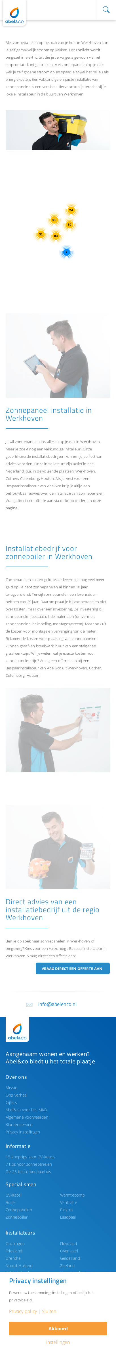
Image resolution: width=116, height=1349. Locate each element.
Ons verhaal (17, 1095)
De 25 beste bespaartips (28, 1171)
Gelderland (70, 1258)
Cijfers (11, 1102)
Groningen (15, 1243)
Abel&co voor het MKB (26, 1109)
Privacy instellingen (23, 1132)
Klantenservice (19, 1124)
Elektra (66, 1209)
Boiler (11, 1202)
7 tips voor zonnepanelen (29, 1164)
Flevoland (68, 1243)
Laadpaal (68, 1217)
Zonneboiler (17, 1217)
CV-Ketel (14, 1195)
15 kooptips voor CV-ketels (30, 1156)
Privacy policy (23, 1311)
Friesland (14, 1251)
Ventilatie (68, 1202)
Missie (11, 1087)
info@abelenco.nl (57, 1004)
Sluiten (49, 1311)
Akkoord (58, 1328)
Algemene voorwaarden (27, 1117)
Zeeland (67, 1265)
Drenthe (13, 1258)
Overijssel (69, 1251)
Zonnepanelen (19, 1209)
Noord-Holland (19, 1265)
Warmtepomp (72, 1195)
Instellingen (58, 1342)
